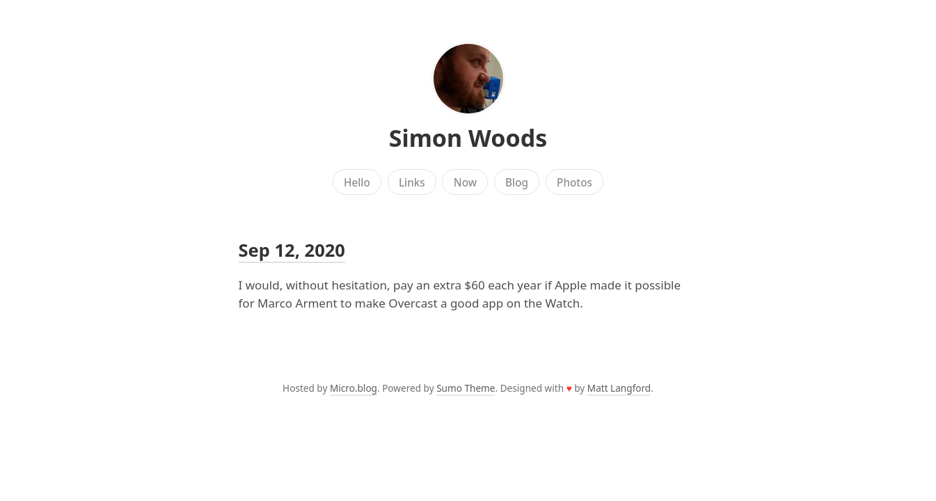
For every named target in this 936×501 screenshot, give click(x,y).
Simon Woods (468, 138)
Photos (574, 182)
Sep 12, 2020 (292, 250)
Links (412, 182)
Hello (357, 182)
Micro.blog (353, 388)
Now (465, 182)
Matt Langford (619, 388)
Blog (516, 182)
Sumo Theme (465, 388)
